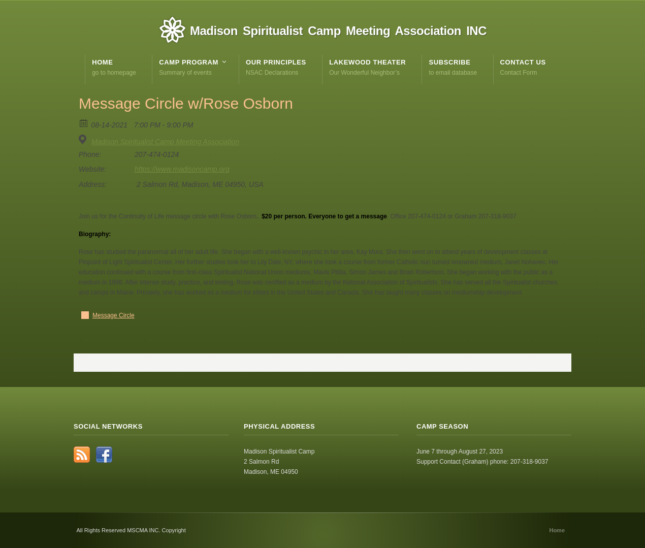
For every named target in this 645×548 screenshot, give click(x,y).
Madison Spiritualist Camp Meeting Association (165, 142)
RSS (82, 454)
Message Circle (113, 315)
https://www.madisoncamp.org (182, 169)
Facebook (104, 454)
